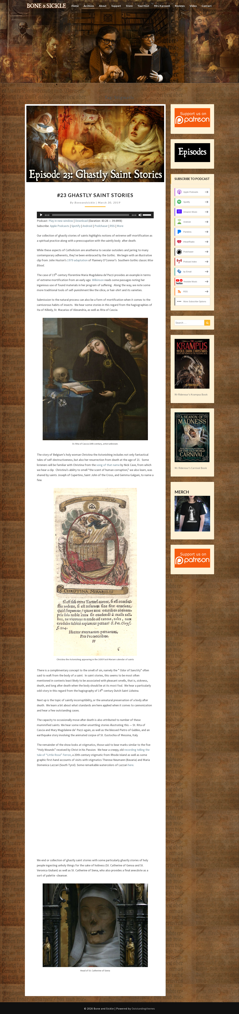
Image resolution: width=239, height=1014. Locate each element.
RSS (112, 226)
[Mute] (140, 215)
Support (112, 17)
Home (70, 17)
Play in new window (61, 221)
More (120, 226)
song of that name (108, 465)
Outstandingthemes (143, 1008)
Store (126, 17)
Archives (84, 17)
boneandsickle (85, 202)
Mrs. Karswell (160, 17)
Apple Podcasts (59, 226)
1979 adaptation (77, 260)
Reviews (179, 17)
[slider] (90, 215)
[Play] (41, 215)
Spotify (75, 226)
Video (193, 17)
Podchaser (101, 226)
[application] (95, 215)
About (98, 17)
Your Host (141, 17)
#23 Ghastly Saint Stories (95, 195)
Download (81, 221)
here (130, 765)
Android (87, 226)
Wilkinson (98, 280)
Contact (206, 17)
